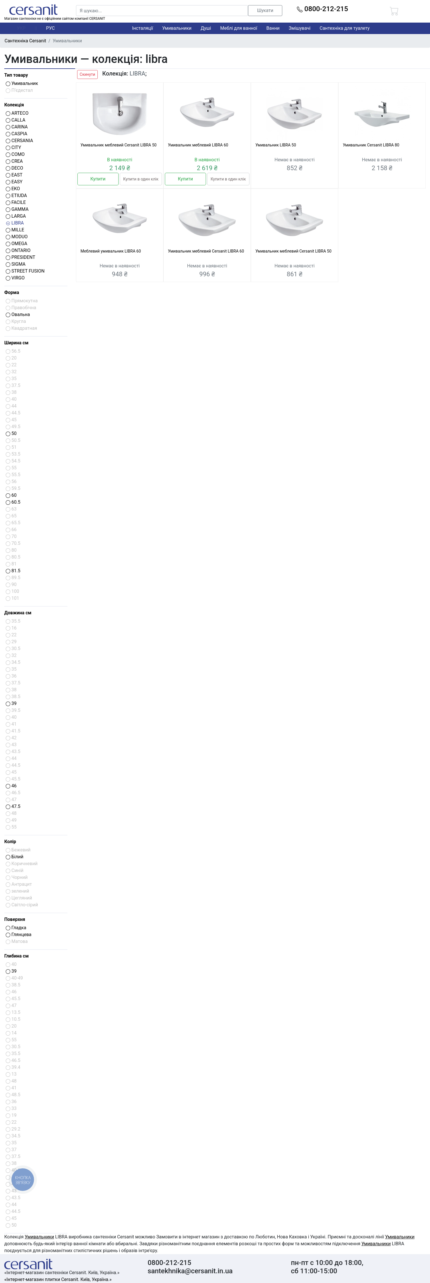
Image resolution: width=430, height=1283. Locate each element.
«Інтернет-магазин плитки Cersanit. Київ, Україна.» (57, 1279)
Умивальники (177, 28)
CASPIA (16, 133)
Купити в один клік (140, 179)
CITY (13, 147)
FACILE (16, 202)
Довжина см (17, 612)
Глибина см (16, 956)
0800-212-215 (322, 9)
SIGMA (15, 264)
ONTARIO (18, 250)
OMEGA (16, 243)
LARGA (16, 216)
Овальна (18, 314)
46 (11, 786)
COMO (15, 154)
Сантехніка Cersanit (25, 40)
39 (11, 703)
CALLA (15, 120)
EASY (14, 181)
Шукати (265, 10)
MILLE (15, 230)
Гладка (16, 927)
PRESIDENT (20, 257)
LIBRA (15, 223)
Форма (11, 292)
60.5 (13, 502)
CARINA (17, 127)
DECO (14, 168)
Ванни (272, 28)
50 (11, 433)
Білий (14, 856)
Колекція (14, 105)
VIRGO (15, 278)
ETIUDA (16, 195)
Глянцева (18, 934)
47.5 (13, 806)
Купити (97, 179)
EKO (13, 188)
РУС (50, 28)
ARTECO (17, 113)
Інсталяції (142, 28)
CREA (14, 161)
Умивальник (22, 83)
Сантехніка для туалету (345, 28)
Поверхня (14, 919)
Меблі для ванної (238, 28)
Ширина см (16, 342)
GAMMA (17, 209)
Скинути (87, 74)
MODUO (17, 236)
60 (11, 495)
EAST (14, 175)
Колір (10, 841)
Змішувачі (300, 28)
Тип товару (16, 75)
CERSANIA (19, 140)
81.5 (13, 570)
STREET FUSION (25, 271)
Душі (206, 28)
